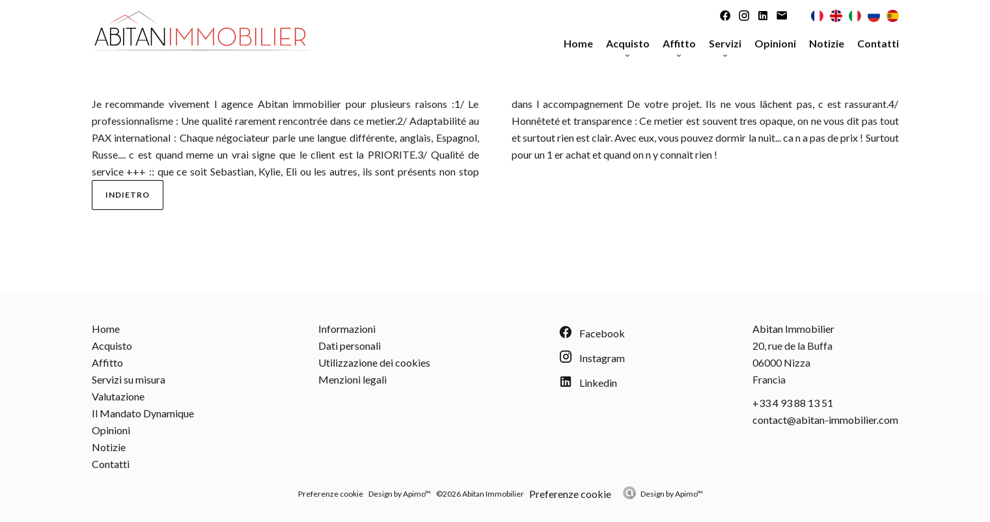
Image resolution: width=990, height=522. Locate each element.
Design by (671, 494)
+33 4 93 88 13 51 (792, 403)
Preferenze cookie (330, 494)
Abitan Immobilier (793, 328)
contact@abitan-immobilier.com (825, 419)
